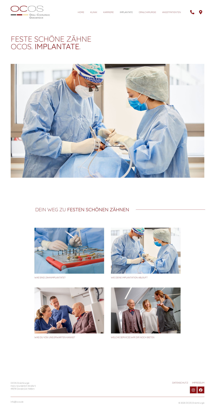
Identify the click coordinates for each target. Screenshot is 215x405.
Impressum (198, 383)
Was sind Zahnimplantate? (49, 277)
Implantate (126, 12)
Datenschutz (180, 383)
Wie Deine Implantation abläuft (129, 277)
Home (81, 12)
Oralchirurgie (147, 12)
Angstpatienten (171, 12)
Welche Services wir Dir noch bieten (132, 337)
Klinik (93, 12)
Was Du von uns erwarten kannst (54, 337)
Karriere (108, 12)
